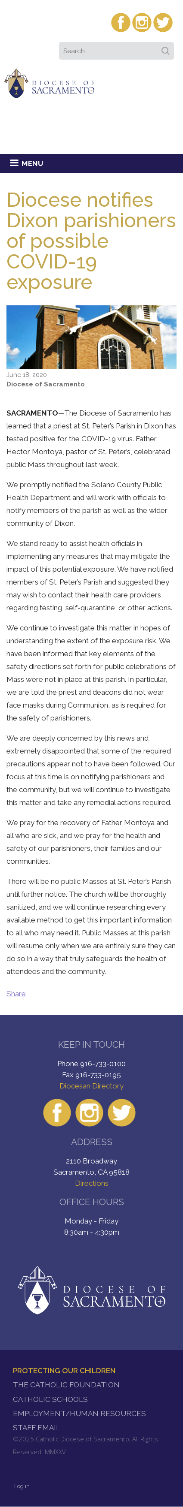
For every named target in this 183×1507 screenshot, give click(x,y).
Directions (92, 1183)
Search (167, 48)
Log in (22, 1486)
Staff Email (36, 1427)
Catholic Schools (50, 1399)
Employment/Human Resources (79, 1413)
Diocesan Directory (91, 1086)
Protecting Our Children (64, 1370)
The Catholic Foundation (66, 1384)
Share (16, 993)
